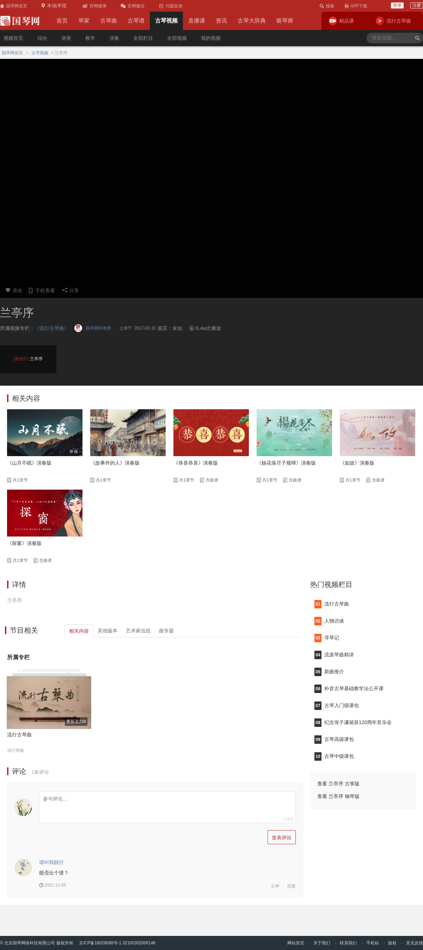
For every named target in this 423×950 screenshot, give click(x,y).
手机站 (372, 942)
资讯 (221, 21)
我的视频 (211, 38)
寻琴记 (326, 638)
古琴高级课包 (334, 739)
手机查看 (41, 290)
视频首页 (13, 38)
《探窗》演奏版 (24, 543)
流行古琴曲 (19, 734)
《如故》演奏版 (357, 463)
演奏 (114, 38)
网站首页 (295, 942)
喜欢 (14, 290)
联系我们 (348, 942)
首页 (62, 21)
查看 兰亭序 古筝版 (338, 783)
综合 (42, 38)
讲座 (66, 38)
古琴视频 (166, 21)
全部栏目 (143, 38)
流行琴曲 (15, 750)
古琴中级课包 (334, 756)
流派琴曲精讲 (334, 654)
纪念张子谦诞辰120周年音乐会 (353, 722)
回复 (291, 886)
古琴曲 (108, 21)
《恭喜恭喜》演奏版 (195, 463)
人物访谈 (329, 621)
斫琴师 (284, 21)
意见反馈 (414, 942)
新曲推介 (329, 671)
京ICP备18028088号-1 (100, 942)
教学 (90, 38)
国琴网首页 (12, 52)
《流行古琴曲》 (52, 328)
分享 (70, 290)
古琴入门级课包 (336, 705)
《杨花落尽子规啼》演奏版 (286, 463)
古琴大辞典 (252, 21)
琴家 (84, 21)
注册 (416, 5)
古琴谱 (136, 21)
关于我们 (321, 942)
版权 (392, 942)
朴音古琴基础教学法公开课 (349, 688)
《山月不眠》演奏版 (29, 463)
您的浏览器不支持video (211, 171)
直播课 (196, 21)
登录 (397, 5)
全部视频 (177, 38)
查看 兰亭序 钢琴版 (338, 796)
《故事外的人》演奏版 (115, 463)
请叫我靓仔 (51, 862)
